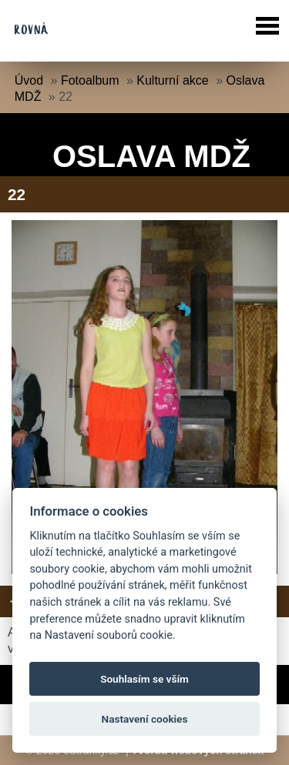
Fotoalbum (90, 80)
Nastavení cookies (145, 719)
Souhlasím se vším (144, 679)
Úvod (29, 80)
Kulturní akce (172, 80)
